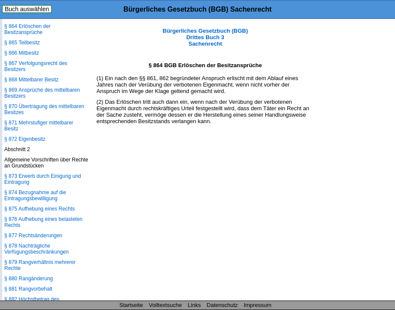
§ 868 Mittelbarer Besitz (31, 80)
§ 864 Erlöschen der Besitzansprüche (27, 29)
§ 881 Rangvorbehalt (28, 289)
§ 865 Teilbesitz (22, 43)
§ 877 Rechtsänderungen (33, 235)
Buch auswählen (27, 9)
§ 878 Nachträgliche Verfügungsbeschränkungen (36, 249)
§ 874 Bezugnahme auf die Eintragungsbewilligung (35, 195)
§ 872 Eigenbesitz (24, 139)
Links (194, 305)
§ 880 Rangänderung (28, 279)
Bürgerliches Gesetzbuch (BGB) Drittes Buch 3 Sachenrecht (205, 37)
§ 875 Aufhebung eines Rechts (39, 209)
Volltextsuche (165, 305)
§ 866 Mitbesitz (21, 53)
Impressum (257, 305)
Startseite (131, 305)
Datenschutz (222, 305)
